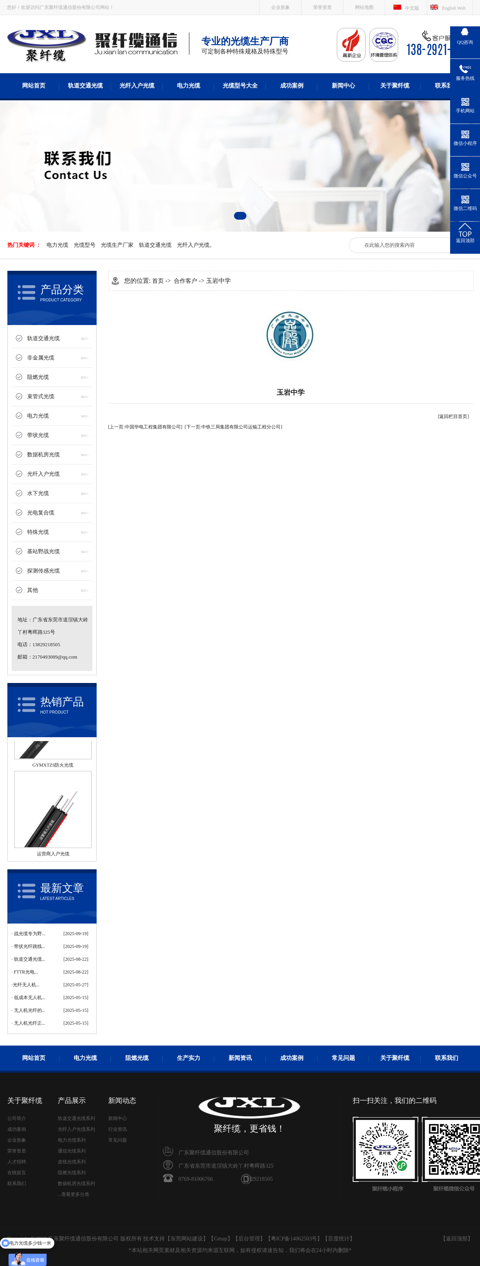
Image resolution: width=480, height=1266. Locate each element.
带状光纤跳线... (29, 946)
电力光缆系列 (72, 1140)
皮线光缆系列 (72, 1162)
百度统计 (339, 1239)
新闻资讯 (240, 1058)
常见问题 (343, 1058)
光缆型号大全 (240, 86)
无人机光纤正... (29, 1023)
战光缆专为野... (29, 933)
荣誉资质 (322, 7)
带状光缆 (38, 435)
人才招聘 (16, 1162)
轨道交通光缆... (29, 959)
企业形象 (280, 7)
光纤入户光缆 (137, 86)
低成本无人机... (29, 997)
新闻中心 (343, 86)
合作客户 (185, 281)
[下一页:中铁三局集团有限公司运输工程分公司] (233, 427)
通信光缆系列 (72, 1151)
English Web (454, 8)
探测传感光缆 (43, 571)
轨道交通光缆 (85, 86)
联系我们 (446, 86)
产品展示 (72, 1100)
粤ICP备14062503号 (294, 1239)
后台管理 (249, 1239)
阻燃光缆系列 (72, 1172)
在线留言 (16, 1172)
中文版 (412, 8)
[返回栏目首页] (453, 416)
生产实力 (188, 1058)
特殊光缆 (38, 532)
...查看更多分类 (73, 1194)
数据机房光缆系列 (76, 1183)
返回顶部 (457, 1239)
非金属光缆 (40, 358)
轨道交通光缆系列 (76, 1118)
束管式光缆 (40, 396)
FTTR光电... (26, 972)
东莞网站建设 (186, 1239)
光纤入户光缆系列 (76, 1129)
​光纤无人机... (26, 984)
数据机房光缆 (43, 455)
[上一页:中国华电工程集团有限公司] (145, 427)
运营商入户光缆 (53, 855)
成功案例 (291, 86)
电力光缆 (188, 86)
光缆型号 (84, 245)
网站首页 (33, 86)
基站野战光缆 (43, 551)
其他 (32, 590)
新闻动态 (122, 1100)
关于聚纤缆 (394, 86)
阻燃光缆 (38, 377)
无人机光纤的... (29, 1010)
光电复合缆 (40, 513)
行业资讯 (117, 1129)
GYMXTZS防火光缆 (52, 767)
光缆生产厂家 (117, 245)
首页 (158, 281)
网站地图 (364, 7)
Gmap (220, 1239)
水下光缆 (38, 493)
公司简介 (16, 1118)
